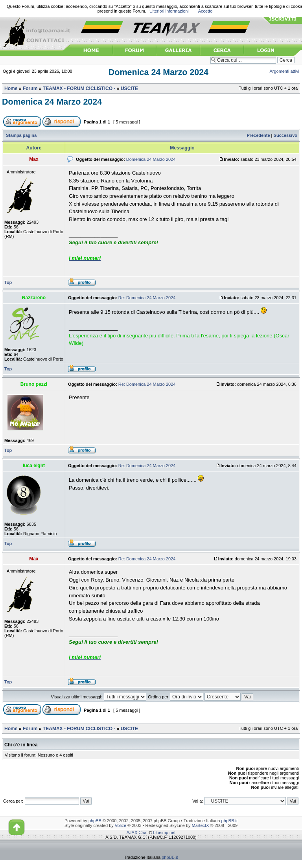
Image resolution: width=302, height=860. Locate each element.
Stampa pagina (21, 135)
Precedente (258, 135)
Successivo (285, 135)
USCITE (129, 88)
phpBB (94, 820)
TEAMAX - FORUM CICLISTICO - (79, 88)
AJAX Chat (137, 832)
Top (8, 282)
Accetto (205, 11)
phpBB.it (229, 820)
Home (10, 88)
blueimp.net (164, 832)
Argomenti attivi (285, 71)
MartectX (200, 825)
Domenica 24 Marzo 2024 (158, 72)
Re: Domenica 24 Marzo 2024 (147, 297)
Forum (30, 88)
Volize (120, 825)
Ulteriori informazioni (169, 11)
